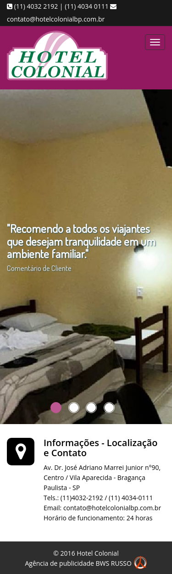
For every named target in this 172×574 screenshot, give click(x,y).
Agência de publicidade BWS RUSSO (86, 563)
